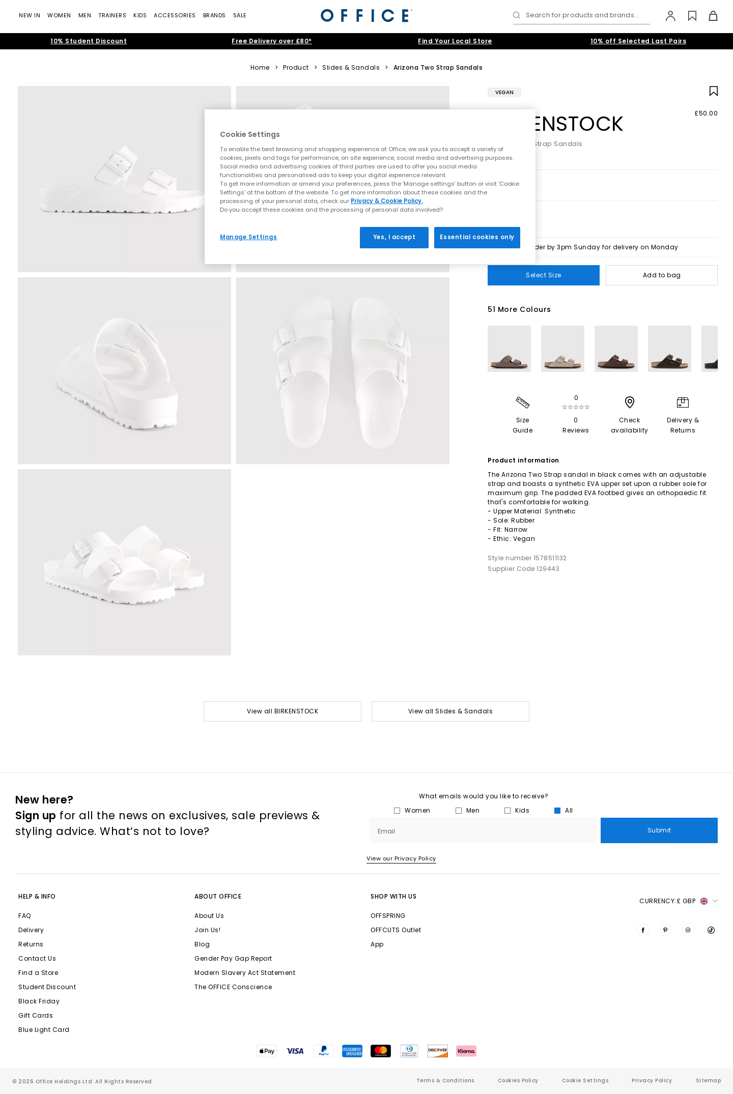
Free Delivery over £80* (272, 41)
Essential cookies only (477, 237)
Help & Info (37, 896)
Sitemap (708, 1080)
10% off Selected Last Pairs (638, 41)
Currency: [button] (678, 901)
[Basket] (707, 15)
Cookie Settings (585, 1080)
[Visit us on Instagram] (688, 929)
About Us (209, 915)
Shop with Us (393, 896)
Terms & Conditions (445, 1080)
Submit (659, 830)
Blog (202, 944)
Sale (240, 15)
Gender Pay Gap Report (233, 958)
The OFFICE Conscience (233, 987)
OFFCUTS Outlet (396, 930)
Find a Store (38, 972)
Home (260, 68)
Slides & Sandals (351, 68)
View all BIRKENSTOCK (282, 711)
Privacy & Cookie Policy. (387, 201)
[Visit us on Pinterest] (665, 929)
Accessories (175, 15)
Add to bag (662, 275)
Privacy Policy (652, 1080)
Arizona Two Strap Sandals (438, 68)
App (377, 944)
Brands (214, 15)
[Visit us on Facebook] (643, 929)
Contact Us (37, 958)
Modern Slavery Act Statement (244, 972)
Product (296, 68)
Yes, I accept (394, 237)
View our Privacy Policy (401, 858)
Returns (31, 944)
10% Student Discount (88, 41)
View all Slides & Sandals (450, 711)
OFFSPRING (388, 915)
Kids (140, 15)
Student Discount (47, 987)
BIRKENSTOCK (556, 123)
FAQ (24, 915)
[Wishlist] (686, 15)
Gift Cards (35, 1015)
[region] (370, 186)
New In (29, 15)
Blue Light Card (44, 1029)
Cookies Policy (518, 1080)
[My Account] (665, 15)
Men (85, 15)
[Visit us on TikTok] (711, 929)
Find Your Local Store (455, 41)
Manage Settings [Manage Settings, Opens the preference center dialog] (248, 237)
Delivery (31, 930)
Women (59, 15)
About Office (217, 896)
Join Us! (207, 930)
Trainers (112, 15)
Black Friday (39, 1001)
